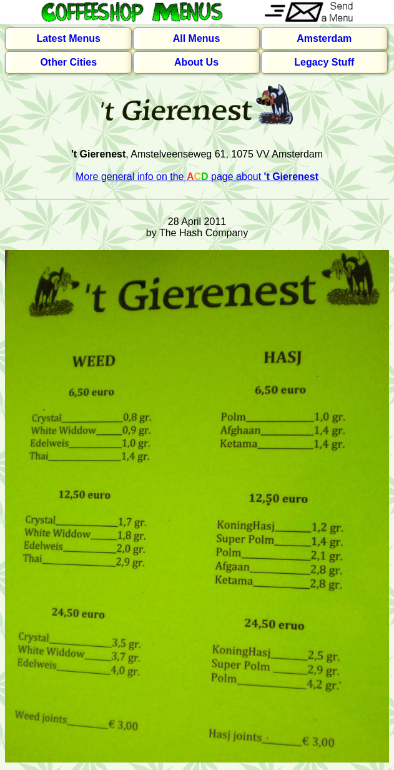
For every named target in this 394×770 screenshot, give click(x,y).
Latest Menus (69, 38)
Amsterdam (324, 38)
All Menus (196, 38)
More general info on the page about (197, 176)
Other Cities (68, 62)
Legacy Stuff (324, 62)
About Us (196, 62)
